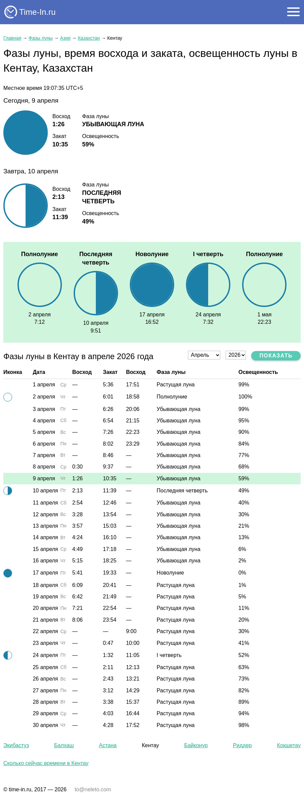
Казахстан (89, 38)
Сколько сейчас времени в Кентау (45, 763)
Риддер (242, 745)
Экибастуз (16, 745)
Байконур (196, 745)
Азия (65, 38)
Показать (276, 355)
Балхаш (64, 745)
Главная (12, 38)
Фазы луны (41, 38)
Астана (107, 745)
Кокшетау (289, 745)
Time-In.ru (37, 11)
